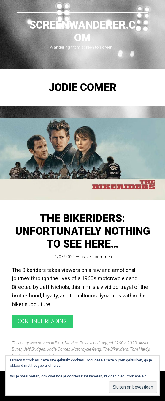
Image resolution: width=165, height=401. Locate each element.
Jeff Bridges (34, 349)
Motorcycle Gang (86, 349)
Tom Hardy (139, 349)
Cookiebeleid (136, 376)
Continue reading (42, 321)
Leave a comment (96, 256)
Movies (71, 343)
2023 (132, 343)
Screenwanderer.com (82, 31)
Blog (59, 343)
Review (86, 343)
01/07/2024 (63, 256)
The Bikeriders (115, 349)
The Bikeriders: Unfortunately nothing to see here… (82, 231)
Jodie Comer (58, 349)
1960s (120, 343)
